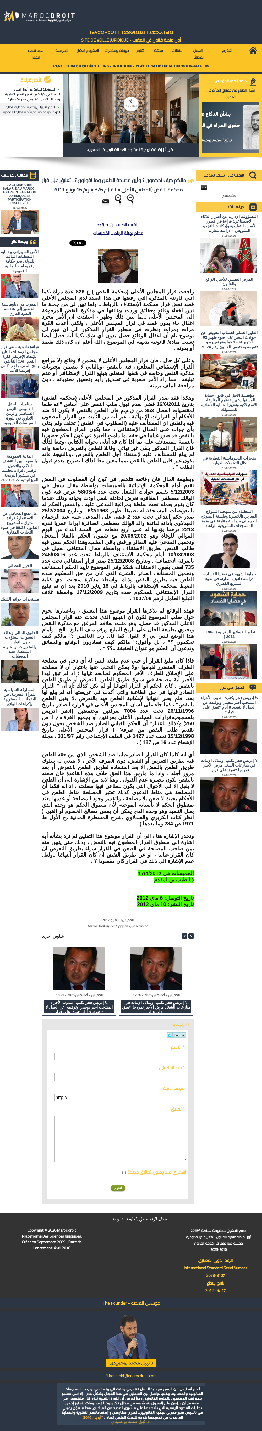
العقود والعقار (88, 50)
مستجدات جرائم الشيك (20, 599)
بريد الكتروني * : (172, 1068)
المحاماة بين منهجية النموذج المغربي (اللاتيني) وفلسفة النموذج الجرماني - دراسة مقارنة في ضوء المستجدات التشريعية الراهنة (229, 518)
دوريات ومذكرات (117, 50)
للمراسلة (61, 50)
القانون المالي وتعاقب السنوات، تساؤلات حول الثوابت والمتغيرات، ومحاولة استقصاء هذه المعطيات (19, 644)
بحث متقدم (229, 196)
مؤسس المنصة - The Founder (131, 1303)
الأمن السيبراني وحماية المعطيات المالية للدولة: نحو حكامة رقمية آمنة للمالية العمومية (31, 109)
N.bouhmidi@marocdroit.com (131, 1375)
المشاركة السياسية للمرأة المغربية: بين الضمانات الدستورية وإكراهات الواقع (19, 696)
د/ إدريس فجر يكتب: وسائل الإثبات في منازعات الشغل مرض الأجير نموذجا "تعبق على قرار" (156, 1006)
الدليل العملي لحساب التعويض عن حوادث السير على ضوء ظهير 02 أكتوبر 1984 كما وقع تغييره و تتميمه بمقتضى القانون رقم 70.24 (229, 339)
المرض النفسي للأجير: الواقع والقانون (229, 281)
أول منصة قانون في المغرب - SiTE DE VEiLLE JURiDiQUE (131, 40)
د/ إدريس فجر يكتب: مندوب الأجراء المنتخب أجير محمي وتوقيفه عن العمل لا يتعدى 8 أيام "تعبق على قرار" (79, 1006)
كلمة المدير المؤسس (230, 80)
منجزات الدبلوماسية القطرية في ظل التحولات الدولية (229, 460)
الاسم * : (178, 1047)
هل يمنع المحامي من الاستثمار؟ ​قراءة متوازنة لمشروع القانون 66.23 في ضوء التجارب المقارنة (20, 522)
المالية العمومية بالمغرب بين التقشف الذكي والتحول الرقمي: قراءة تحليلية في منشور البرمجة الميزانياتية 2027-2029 (19, 468)
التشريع (226, 50)
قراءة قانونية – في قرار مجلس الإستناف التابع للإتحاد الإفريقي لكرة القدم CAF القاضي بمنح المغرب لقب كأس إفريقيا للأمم (20, 359)
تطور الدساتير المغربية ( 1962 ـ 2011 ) (229, 634)
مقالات (177, 50)
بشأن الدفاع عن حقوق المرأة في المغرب (230, 93)
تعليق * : (178, 1109)
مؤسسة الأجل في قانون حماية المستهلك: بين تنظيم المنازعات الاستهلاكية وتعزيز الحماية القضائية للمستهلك (229, 402)
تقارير (140, 50)
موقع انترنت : (174, 1088)
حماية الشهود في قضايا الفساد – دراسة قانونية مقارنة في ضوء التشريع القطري (229, 579)
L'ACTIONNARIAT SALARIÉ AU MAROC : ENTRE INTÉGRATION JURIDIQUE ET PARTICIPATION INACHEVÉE (20, 194)
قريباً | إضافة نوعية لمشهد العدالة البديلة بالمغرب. (130, 150)
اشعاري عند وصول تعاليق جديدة (157, 1172)
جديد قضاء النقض (35, 54)
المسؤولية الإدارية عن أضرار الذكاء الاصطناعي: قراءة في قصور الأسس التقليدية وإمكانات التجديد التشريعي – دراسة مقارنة (32, 94)
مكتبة (158, 50)
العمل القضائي (198, 54)
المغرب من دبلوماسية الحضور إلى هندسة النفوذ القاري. (19, 309)
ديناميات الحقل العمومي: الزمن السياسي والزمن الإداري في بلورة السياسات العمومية (20, 413)
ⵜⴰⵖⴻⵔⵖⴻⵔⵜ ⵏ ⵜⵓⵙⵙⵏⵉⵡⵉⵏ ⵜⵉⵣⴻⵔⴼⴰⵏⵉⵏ (131, 32)
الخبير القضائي (20, 565)
